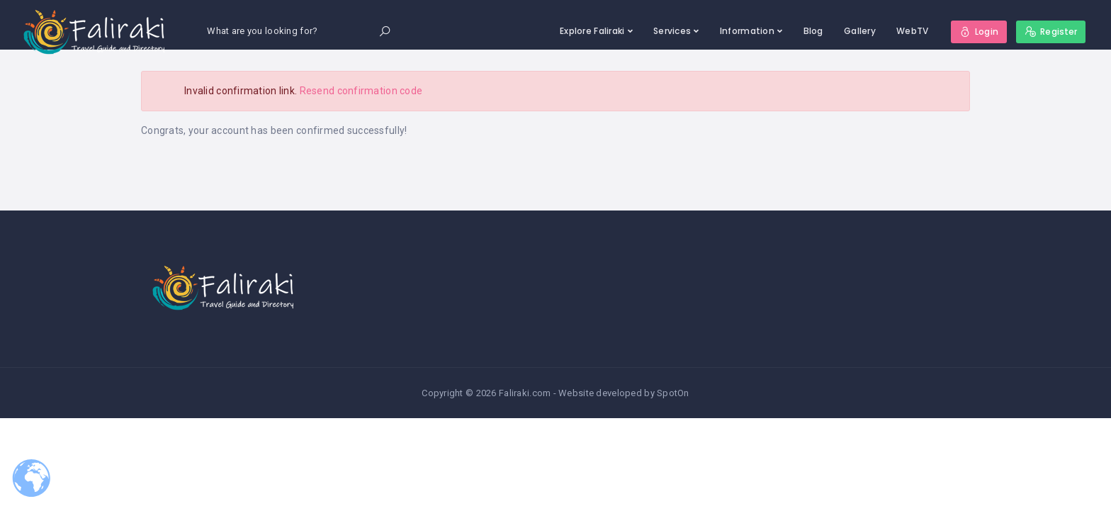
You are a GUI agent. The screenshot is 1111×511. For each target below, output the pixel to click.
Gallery (860, 31)
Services (672, 31)
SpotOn (673, 393)
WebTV (912, 31)
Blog (813, 31)
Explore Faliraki (592, 31)
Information (747, 31)
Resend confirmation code (361, 90)
